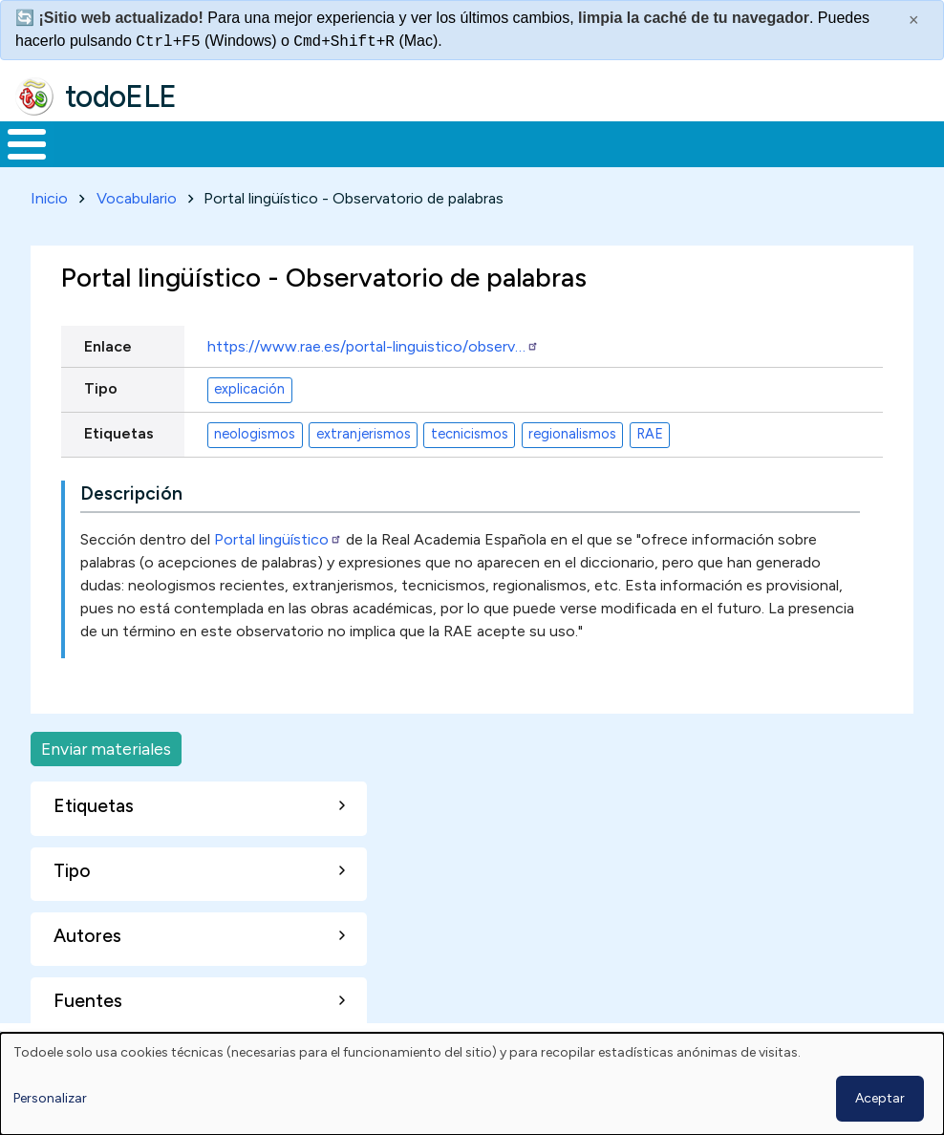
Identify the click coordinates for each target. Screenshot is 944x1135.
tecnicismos (469, 430)
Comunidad (683, 142)
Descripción (131, 490)
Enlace (108, 342)
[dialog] (472, 1084)
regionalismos (572, 430)
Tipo (101, 384)
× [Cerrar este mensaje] (914, 20)
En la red (436, 142)
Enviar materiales (106, 745)
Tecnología (556, 142)
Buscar (769, 142)
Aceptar (880, 1098)
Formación (215, 142)
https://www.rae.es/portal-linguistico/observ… (373, 342)
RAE (649, 430)
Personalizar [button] (50, 1098)
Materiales (92, 142)
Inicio (16, 142)
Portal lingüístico (278, 535)
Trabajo (329, 142)
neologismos (254, 430)
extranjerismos (363, 430)
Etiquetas (119, 429)
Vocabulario (137, 194)
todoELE (121, 96)
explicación (249, 386)
